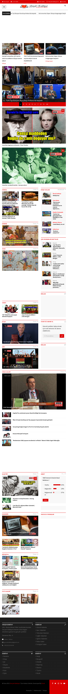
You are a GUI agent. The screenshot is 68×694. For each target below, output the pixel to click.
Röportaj (39, 665)
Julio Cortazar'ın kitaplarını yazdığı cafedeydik (27, 599)
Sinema (38, 668)
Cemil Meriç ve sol (58, 224)
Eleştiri (5, 665)
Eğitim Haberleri (41, 639)
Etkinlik (38, 662)
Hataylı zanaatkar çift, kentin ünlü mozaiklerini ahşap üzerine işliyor (12, 58)
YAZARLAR (62, 189)
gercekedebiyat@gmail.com (11, 642)
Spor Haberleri (41, 630)
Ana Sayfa (5, 1)
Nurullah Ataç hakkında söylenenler (13, 494)
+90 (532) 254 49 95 (9, 645)
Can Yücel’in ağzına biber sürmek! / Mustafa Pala (59, 247)
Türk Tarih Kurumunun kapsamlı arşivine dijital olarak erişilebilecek (34, 58)
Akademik (6, 668)
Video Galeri (7, 375)
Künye (45, 690)
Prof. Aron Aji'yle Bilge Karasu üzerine (15, 407)
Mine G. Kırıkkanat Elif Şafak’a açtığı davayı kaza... (58, 275)
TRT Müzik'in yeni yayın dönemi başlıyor (9, 315)
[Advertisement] (34, 28)
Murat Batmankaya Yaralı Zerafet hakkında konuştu (29, 567)
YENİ (5, 227)
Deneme (6, 656)
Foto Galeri (41, 1)
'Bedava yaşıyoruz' (56, 232)
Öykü (5, 673)
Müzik (38, 673)
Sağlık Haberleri (41, 636)
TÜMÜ (35, 189)
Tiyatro (38, 670)
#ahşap (4, 63)
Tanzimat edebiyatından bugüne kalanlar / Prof (10, 548)
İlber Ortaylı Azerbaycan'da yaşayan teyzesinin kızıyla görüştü (32, 420)
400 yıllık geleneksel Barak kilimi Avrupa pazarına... (58, 285)
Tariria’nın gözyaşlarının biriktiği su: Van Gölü (57, 216)
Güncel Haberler (41, 627)
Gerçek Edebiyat (15, 683)
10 (47, 104)
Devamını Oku (7, 635)
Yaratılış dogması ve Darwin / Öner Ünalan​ (15, 145)
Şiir (4, 662)
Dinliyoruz (56, 195)
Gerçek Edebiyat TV (52, 1)
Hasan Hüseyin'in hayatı (20, 433)
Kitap (5, 659)
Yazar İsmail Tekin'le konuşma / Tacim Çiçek (9, 567)
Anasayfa (29, 690)
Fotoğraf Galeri (41, 644)
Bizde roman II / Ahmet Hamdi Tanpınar (28, 548)
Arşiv (4, 670)
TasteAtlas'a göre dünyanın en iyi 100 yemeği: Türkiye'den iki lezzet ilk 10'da (29, 204)
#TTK (25, 63)
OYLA (45, 500)
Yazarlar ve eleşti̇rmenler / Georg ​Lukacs (14, 185)
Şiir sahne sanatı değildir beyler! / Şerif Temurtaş (17, 367)
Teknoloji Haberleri (42, 633)
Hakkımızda (37, 690)
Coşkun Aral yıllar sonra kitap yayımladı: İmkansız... (58, 266)
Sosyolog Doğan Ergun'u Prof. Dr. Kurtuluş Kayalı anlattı (31, 427)
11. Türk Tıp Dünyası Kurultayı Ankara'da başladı (24, 13)
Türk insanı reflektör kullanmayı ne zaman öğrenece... (57, 205)
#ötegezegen (49, 61)
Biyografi (39, 659)
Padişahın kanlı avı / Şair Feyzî (12, 269)
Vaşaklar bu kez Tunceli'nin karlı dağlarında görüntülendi (10, 611)
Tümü (35, 223)
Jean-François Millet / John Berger (28, 315)
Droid (43, 683)
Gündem (5, 598)
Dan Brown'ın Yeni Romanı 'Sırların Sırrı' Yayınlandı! (18, 342)
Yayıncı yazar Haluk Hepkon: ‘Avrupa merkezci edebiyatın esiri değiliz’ (10, 583)
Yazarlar (63, 1)
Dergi (38, 656)
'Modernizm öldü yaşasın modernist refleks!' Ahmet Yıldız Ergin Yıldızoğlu (36, 440)
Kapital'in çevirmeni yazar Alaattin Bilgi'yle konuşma (30, 413)
